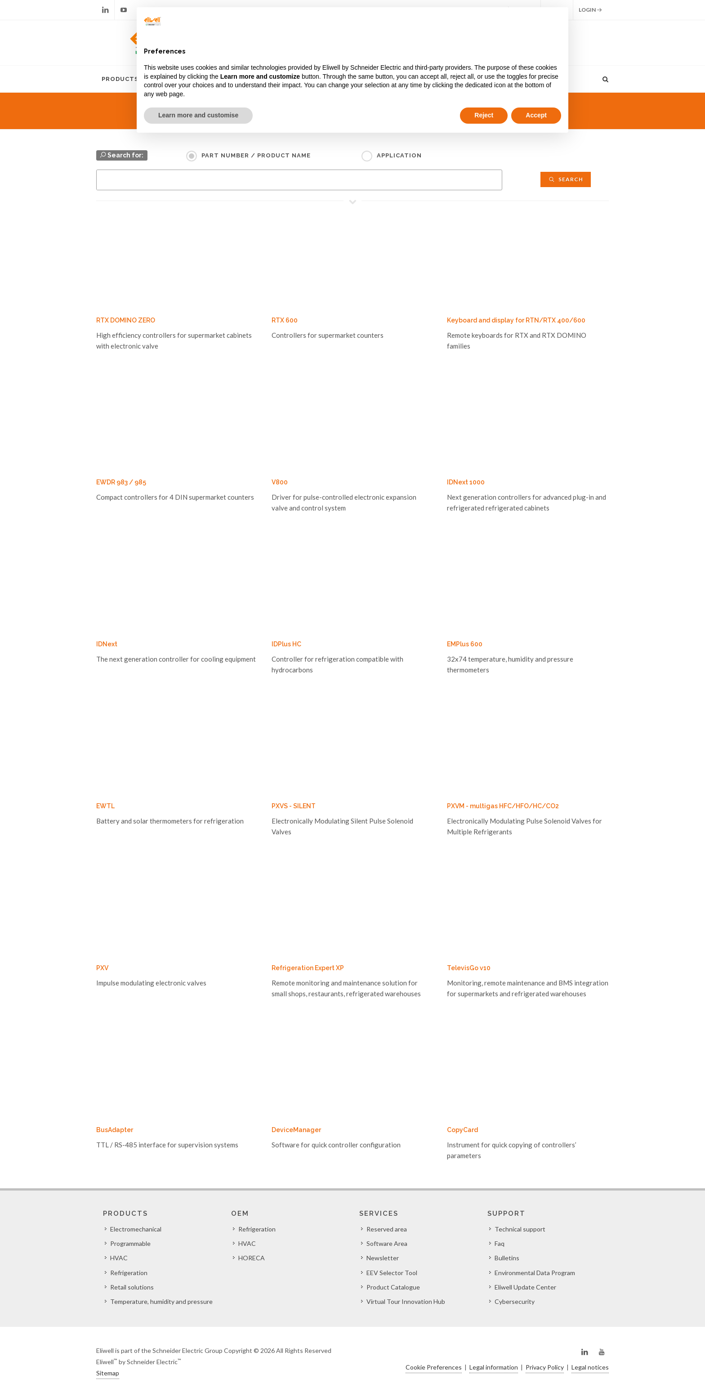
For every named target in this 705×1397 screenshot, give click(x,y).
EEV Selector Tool (391, 1272)
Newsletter (382, 1258)
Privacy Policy (545, 1367)
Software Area (386, 1243)
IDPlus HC (286, 644)
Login (590, 10)
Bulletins (507, 1258)
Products (120, 79)
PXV (102, 968)
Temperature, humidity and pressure (161, 1301)
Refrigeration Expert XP (308, 968)
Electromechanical (135, 1229)
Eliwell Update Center (525, 1287)
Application (399, 155)
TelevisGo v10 (469, 968)
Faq (499, 1243)
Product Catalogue (393, 1287)
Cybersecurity (515, 1301)
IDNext (106, 644)
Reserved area (386, 1229)
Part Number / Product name (256, 155)
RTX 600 (285, 320)
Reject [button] (483, 115)
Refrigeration (128, 1272)
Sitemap (107, 1373)
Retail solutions (132, 1287)
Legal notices (590, 1367)
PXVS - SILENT (294, 806)
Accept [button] (536, 115)
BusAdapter (114, 1129)
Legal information (493, 1367)
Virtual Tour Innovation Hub (405, 1301)
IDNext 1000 (466, 482)
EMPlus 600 (464, 644)
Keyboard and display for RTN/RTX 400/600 (516, 320)
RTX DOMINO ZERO (125, 320)
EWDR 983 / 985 (121, 482)
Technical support (520, 1229)
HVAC (119, 1258)
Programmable (130, 1243)
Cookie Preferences (434, 1367)
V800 (280, 482)
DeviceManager (296, 1129)
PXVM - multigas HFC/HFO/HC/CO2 (503, 806)
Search (565, 179)
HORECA (251, 1258)
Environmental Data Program (535, 1272)
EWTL (105, 806)
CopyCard (462, 1129)
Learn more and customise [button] (198, 115)
